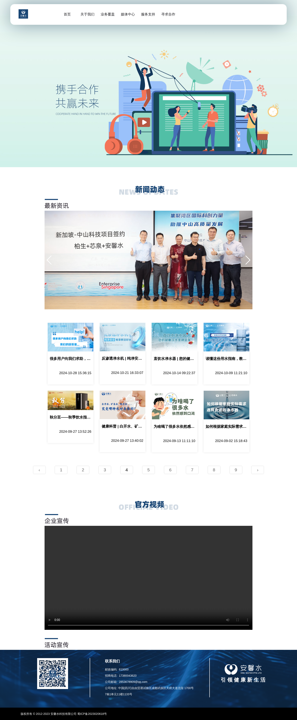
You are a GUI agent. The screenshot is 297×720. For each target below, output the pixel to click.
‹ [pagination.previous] (39, 469)
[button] (49, 260)
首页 (67, 14)
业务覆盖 (108, 14)
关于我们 (87, 14)
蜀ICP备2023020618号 (92, 713)
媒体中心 (128, 14)
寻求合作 (168, 14)
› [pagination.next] (257, 469)
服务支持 (148, 14)
